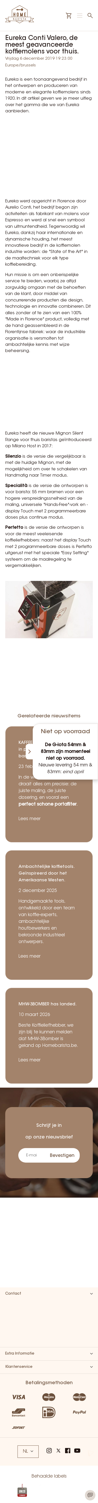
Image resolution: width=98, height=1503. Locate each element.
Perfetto (14, 528)
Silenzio (13, 457)
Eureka (12, 80)
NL (28, 1451)
